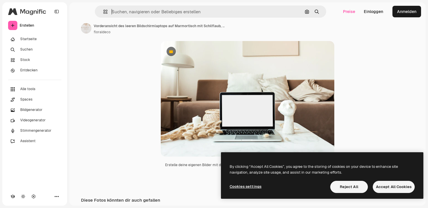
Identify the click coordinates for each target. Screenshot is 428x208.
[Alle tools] (34, 89)
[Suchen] (34, 49)
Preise (349, 11)
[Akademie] (12, 196)
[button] (103, 12)
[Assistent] (34, 141)
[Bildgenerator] (34, 110)
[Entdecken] (34, 70)
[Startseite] (34, 39)
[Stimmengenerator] (34, 130)
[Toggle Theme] (23, 196)
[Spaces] (34, 99)
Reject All (349, 186)
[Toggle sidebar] (56, 11)
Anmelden (406, 11)
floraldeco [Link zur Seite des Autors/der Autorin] (102, 32)
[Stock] (34, 60)
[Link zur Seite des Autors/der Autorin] (86, 28)
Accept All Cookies (394, 186)
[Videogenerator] (34, 120)
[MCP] (33, 196)
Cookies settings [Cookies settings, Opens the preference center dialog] (245, 186)
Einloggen (373, 11)
